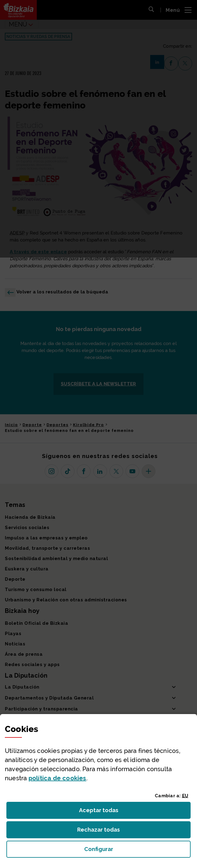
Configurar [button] (133, 851)
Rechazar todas (103, 831)
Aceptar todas (104, 812)
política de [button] (57, 778)
